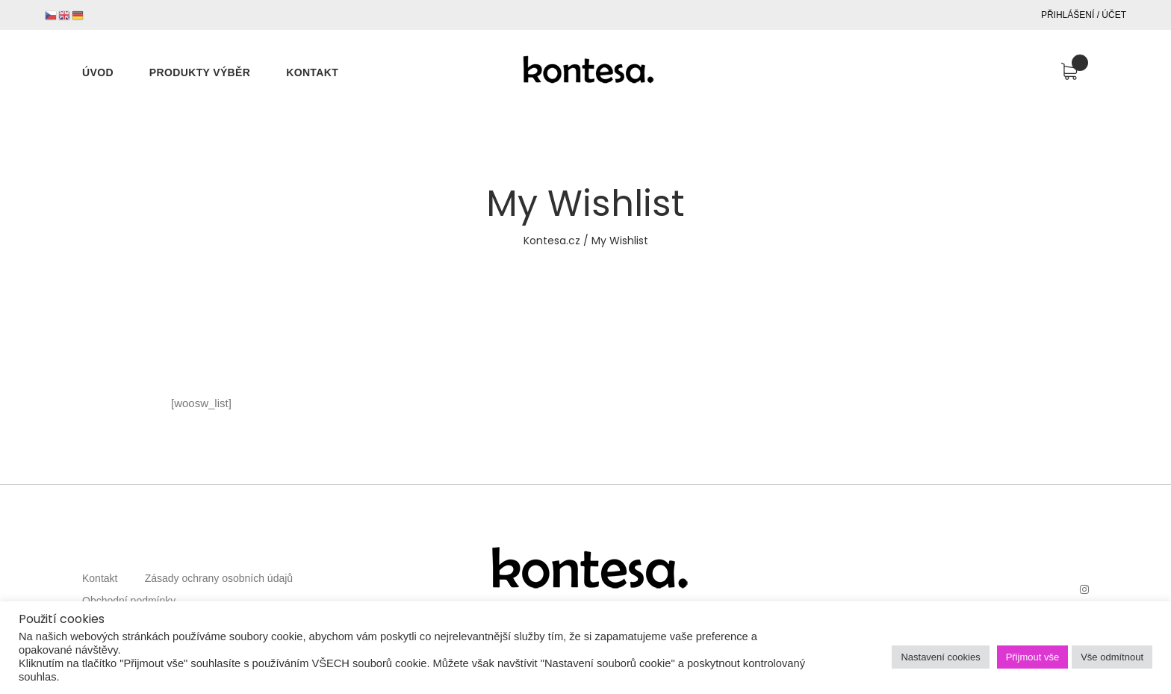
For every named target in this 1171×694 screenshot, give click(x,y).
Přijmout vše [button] (1033, 657)
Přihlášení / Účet (1083, 15)
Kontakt (99, 578)
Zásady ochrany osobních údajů (219, 578)
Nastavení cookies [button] (940, 657)
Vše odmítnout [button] (1112, 657)
